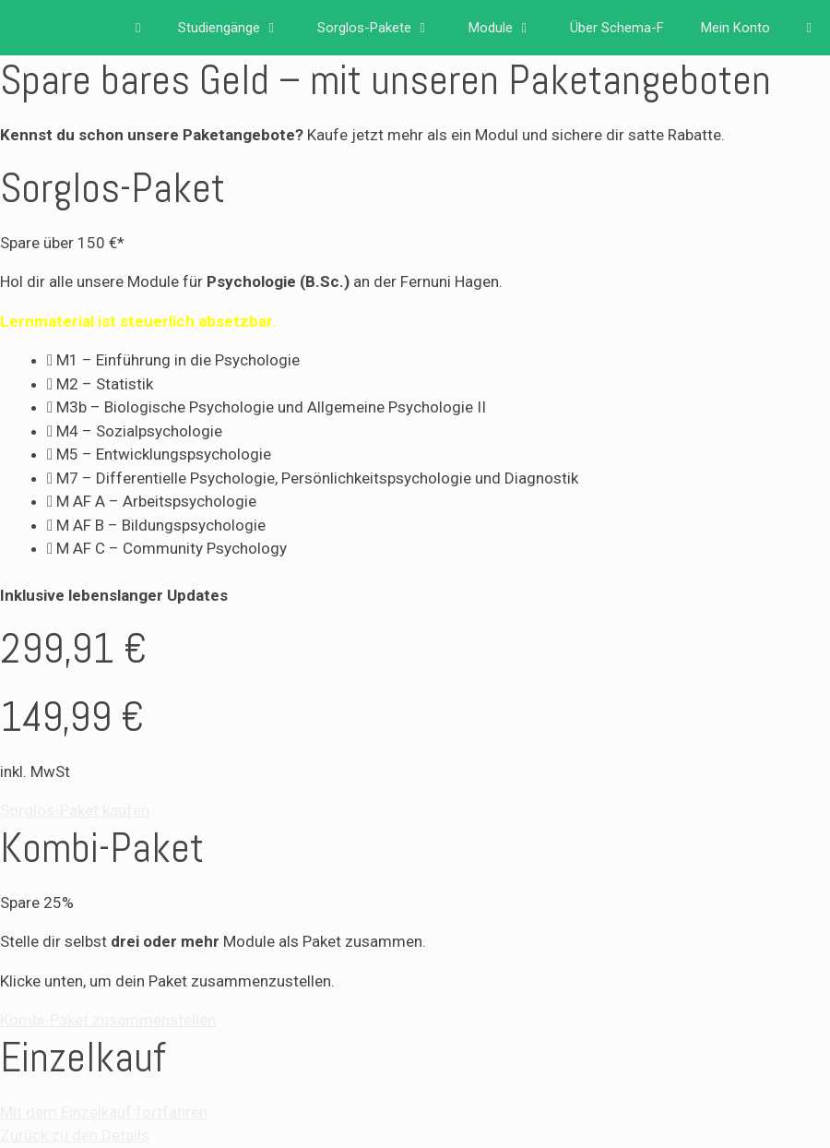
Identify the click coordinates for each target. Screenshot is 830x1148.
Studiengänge (238, 27)
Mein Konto (735, 27)
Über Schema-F (617, 27)
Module (509, 27)
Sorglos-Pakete (383, 27)
